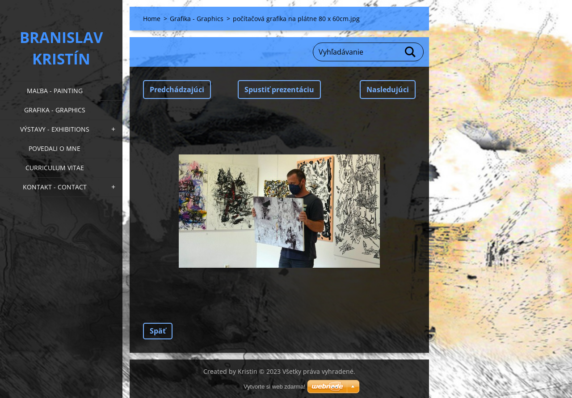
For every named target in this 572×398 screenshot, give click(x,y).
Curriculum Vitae (54, 167)
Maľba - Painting (55, 90)
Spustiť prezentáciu (279, 89)
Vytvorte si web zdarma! (274, 386)
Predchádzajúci (177, 89)
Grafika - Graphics (54, 110)
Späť (158, 331)
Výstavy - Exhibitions (54, 129)
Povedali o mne (54, 148)
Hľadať (410, 52)
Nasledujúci (387, 89)
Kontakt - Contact (55, 187)
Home (151, 18)
